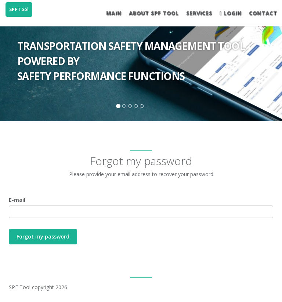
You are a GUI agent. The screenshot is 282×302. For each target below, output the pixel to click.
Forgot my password (43, 236)
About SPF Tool (154, 13)
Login (231, 13)
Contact (263, 13)
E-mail (17, 199)
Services (199, 13)
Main (114, 13)
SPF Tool (19, 9)
